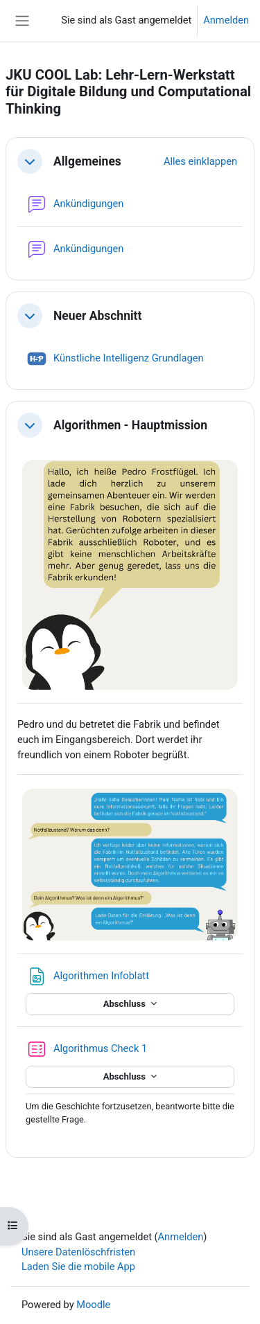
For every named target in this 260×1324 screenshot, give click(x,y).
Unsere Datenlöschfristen (78, 1252)
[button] (29, 161)
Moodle (93, 1304)
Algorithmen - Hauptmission (130, 425)
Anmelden (226, 20)
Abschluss (125, 1004)
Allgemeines (87, 161)
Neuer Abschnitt (97, 316)
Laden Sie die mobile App (78, 1266)
